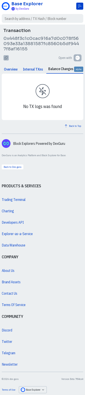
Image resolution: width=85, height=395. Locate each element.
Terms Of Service (14, 305)
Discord (7, 330)
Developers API (13, 222)
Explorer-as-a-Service (17, 234)
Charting (8, 211)
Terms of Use (8, 389)
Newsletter (10, 364)
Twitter (7, 341)
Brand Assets (11, 282)
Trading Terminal (14, 199)
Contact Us (9, 293)
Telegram (8, 353)
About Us (8, 270)
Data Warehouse (13, 245)
